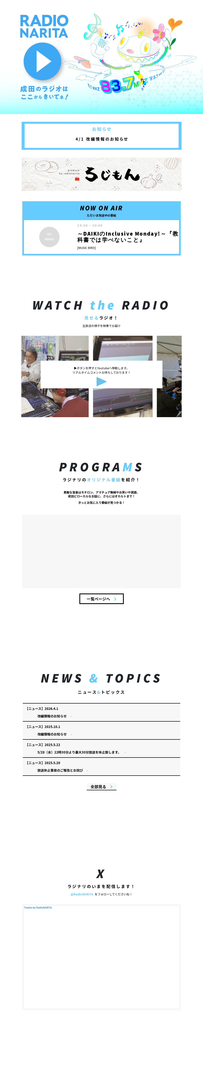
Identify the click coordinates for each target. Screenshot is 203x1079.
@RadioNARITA (82, 894)
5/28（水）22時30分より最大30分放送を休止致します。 (79, 752)
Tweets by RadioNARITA (38, 907)
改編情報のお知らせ (52, 716)
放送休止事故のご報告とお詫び (60, 770)
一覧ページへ (101, 599)
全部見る (102, 786)
